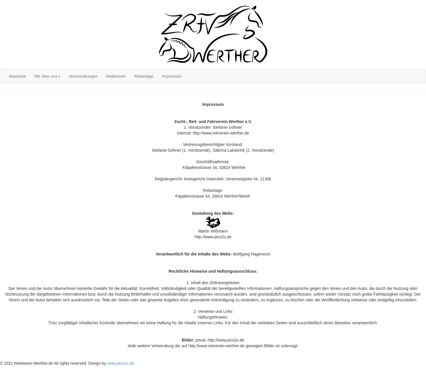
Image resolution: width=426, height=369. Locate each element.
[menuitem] (17, 76)
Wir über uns (47, 76)
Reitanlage (143, 76)
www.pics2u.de (120, 363)
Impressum (172, 76)
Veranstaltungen (83, 76)
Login (5, 3)
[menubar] (95, 76)
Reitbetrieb (116, 76)
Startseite (17, 76)
